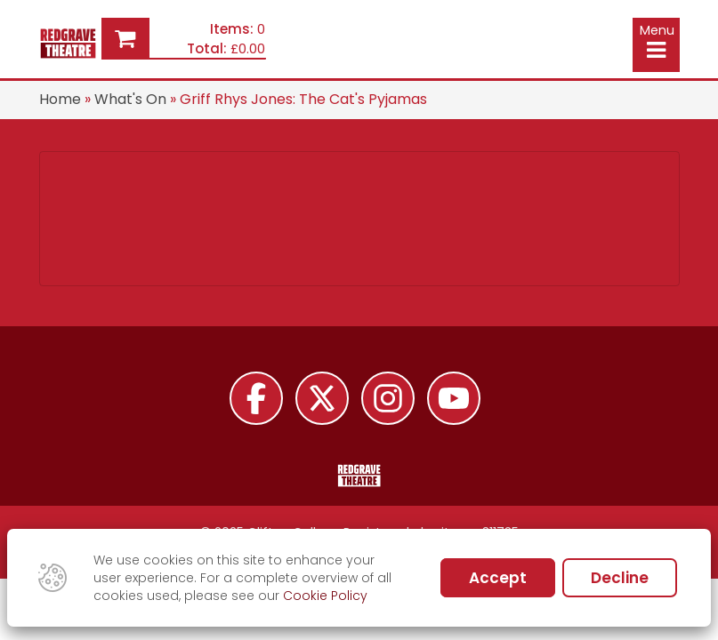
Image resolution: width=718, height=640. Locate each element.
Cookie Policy (325, 595)
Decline (620, 577)
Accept (498, 577)
